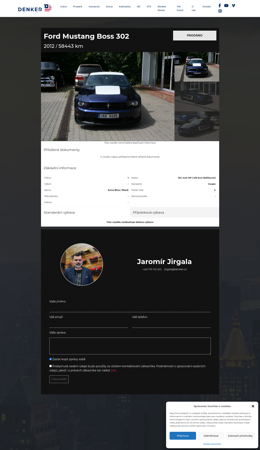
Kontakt (207, 6)
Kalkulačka (125, 6)
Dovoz (109, 6)
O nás (194, 8)
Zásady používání (212, 443)
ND (138, 6)
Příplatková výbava (148, 212)
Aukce (63, 6)
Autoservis (94, 6)
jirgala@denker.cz (175, 269)
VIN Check (180, 8)
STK (149, 6)
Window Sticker (162, 8)
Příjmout (183, 435)
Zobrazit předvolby (240, 435)
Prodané (77, 6)
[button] (253, 406)
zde (113, 370)
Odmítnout (211, 435)
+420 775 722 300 (152, 269)
